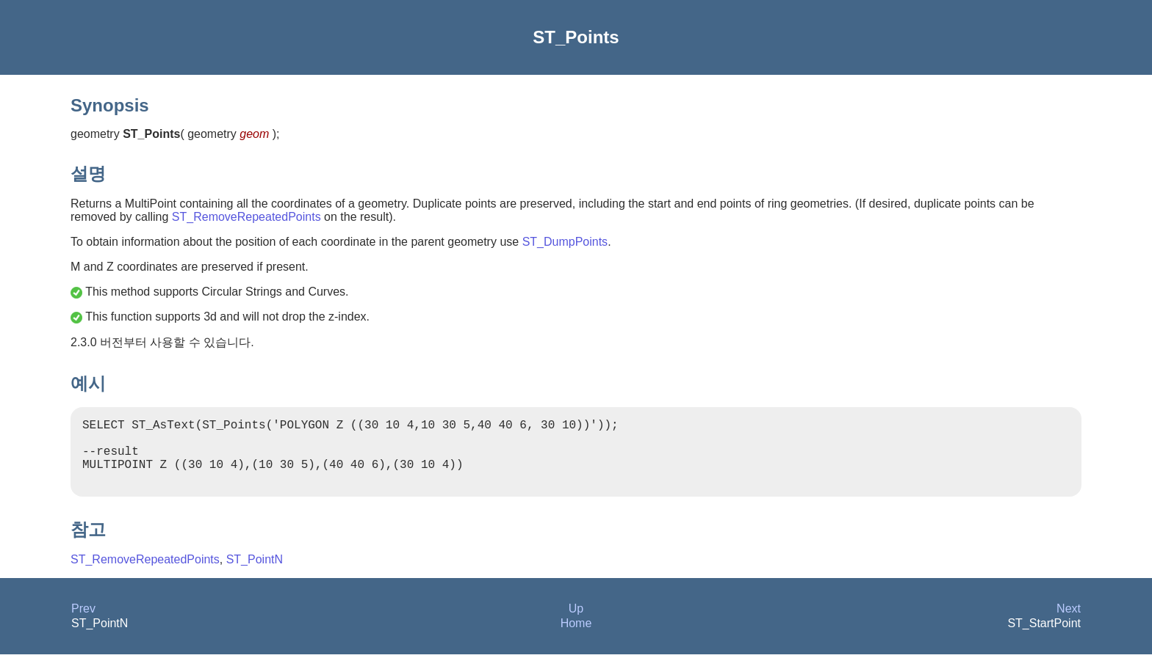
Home (576, 638)
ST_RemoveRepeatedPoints (246, 217)
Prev (83, 623)
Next (1068, 623)
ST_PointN (254, 574)
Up (576, 623)
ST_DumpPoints (565, 241)
